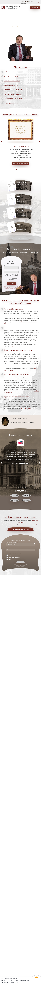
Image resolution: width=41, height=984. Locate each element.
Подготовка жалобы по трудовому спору (14, 764)
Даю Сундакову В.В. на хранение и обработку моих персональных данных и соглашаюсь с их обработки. (11, 277)
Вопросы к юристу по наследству (11, 674)
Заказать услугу (14, 495)
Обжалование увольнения (9, 752)
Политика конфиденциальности (22, 980)
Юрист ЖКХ (6, 613)
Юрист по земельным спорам (10, 627)
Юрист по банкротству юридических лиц (12, 965)
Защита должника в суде (9, 881)
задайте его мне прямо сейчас (30, 524)
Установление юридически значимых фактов (14, 661)
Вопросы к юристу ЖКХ (9, 615)
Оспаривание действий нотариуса (12, 665)
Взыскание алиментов (8, 683)
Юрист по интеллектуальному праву (11, 950)
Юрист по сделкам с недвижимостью (13, 591)
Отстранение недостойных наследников (13, 663)
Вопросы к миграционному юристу (12, 899)
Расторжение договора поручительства (13, 849)
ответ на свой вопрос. (26, 408)
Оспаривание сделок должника (11, 879)
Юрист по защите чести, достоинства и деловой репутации (17, 834)
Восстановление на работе (10, 757)
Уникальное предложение (12, 80)
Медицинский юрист (6, 901)
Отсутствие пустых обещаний (13, 89)
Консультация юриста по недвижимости (13, 593)
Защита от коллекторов (9, 841)
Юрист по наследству (7, 631)
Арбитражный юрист (6, 958)
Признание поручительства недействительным (15, 851)
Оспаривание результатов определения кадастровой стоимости (20, 864)
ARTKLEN (15, 982)
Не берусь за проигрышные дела (14, 72)
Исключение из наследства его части (12, 670)
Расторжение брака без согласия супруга (13, 694)
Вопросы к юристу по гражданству (12, 897)
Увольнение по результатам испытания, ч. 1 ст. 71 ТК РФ (18, 744)
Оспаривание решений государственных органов (16, 858)
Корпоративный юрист (7, 955)
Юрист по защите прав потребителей (11, 808)
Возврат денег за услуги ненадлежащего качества (16, 815)
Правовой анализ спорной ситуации (12, 924)
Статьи (11, 980)
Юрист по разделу (7, 600)
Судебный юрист (5, 795)
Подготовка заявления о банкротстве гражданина (16, 874)
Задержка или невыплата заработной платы (14, 761)
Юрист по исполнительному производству (12, 963)
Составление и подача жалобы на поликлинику (15, 906)
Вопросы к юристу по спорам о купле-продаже (15, 806)
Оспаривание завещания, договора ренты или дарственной (18, 637)
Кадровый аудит (7, 770)
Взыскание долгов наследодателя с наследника (15, 659)
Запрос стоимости (26, 500)
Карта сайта (3, 980)
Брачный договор (7, 692)
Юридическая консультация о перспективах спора (14, 929)
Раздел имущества (8, 681)
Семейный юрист (5, 677)
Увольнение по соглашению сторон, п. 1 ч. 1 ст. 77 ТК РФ (18, 734)
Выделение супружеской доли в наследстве (14, 646)
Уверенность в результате (12, 76)
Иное (8, 559)
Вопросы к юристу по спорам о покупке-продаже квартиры (18, 597)
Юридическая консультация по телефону (13, 936)
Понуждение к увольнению (10, 755)
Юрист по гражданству (9, 895)
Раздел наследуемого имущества (11, 667)
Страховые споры (7, 784)
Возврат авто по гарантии (9, 788)
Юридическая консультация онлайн (12, 938)
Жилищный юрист (6, 602)
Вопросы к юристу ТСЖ (9, 618)
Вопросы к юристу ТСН (9, 622)
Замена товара (6, 813)
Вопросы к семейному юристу (11, 697)
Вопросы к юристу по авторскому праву (13, 719)
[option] (20, 143)
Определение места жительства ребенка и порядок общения (19, 690)
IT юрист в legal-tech (6, 970)
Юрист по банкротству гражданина (10, 872)
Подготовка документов (13, 557)
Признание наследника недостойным (12, 644)
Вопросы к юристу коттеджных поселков (14, 620)
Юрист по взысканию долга (8, 960)
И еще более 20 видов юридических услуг (21, 238)
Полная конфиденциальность (13, 98)
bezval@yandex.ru (24, 3)
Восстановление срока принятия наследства (14, 642)
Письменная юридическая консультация (13, 940)
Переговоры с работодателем (11, 750)
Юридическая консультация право (12, 933)
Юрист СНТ (6, 609)
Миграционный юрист (7, 884)
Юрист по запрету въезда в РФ (11, 886)
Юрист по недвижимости (8, 589)
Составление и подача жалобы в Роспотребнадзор (16, 817)
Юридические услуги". (16, 346)
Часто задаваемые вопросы (20, 529)
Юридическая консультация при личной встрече (15, 942)
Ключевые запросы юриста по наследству (14, 672)
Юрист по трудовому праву (8, 722)
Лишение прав (6, 779)
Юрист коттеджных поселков (10, 604)
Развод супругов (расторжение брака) (13, 679)
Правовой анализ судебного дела (11, 922)
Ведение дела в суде (8, 799)
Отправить (11, 283)
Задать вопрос (35, 7)
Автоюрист (4, 777)
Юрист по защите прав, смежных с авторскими (15, 717)
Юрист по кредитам (6, 836)
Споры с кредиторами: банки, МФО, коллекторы (16, 838)
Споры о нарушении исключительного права (14, 701)
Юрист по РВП (6, 890)
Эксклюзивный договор (11, 85)
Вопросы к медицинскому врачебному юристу (15, 918)
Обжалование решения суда (10, 802)
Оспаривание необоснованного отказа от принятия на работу (19, 766)
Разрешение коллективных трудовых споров (14, 772)
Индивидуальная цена (11, 103)
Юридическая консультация (21, 548)
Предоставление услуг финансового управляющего (16, 877)
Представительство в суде (13, 555)
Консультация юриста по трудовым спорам (14, 724)
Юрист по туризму (7, 831)
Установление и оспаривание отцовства (13, 688)
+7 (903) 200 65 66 (26, 1)
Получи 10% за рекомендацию (20, 163)
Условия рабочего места (9, 768)
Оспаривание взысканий (9, 759)
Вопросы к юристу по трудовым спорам (13, 775)
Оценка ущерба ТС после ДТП (11, 786)
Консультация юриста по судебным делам (14, 797)
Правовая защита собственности (10, 968)
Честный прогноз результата (12, 94)
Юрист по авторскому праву (8, 699)
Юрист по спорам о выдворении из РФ (13, 888)
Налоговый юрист (6, 953)
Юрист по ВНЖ (7, 892)
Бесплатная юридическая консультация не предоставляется (18, 931)
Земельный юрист (6, 624)
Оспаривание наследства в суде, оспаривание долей (16, 639)
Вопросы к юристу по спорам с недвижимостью (15, 595)
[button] (16, 169)
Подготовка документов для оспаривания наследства (17, 648)
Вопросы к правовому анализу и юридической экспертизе (18, 927)
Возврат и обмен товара (9, 811)
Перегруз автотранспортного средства (13, 790)
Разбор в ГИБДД (7, 781)
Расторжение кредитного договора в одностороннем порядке (19, 843)
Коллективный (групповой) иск (11, 804)
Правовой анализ (5, 920)
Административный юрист (8, 856)
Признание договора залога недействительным (15, 853)
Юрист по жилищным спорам (11, 606)
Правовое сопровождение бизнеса (10, 972)
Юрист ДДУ (6, 611)
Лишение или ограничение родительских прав (15, 685)
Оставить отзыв (14, 500)
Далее (20, 562)
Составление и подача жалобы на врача (13, 904)
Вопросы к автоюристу (9, 793)
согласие (11, 274)
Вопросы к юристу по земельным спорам (14, 629)
